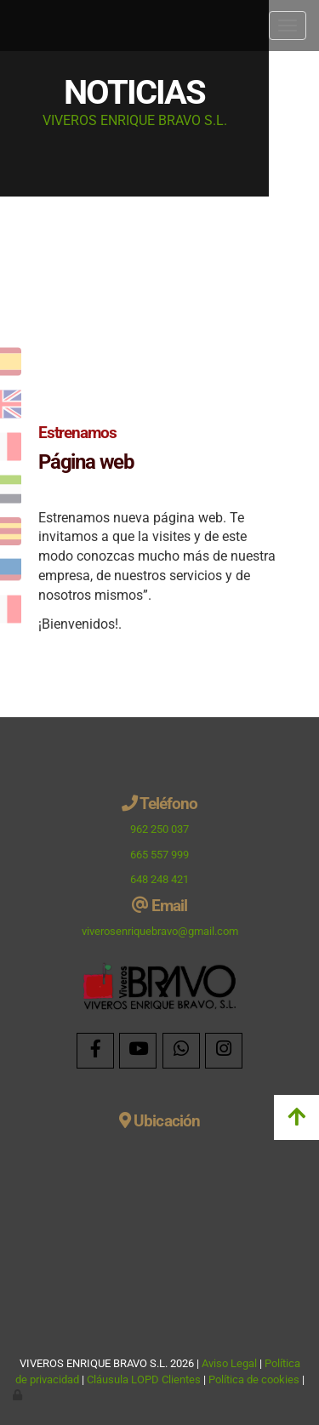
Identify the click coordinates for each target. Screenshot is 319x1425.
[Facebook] (95, 1051)
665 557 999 (159, 854)
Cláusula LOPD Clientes (145, 1379)
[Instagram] (223, 1051)
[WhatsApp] (181, 1051)
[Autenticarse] (19, 1394)
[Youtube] (138, 1051)
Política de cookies (253, 1379)
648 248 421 (159, 879)
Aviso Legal (229, 1363)
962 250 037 (159, 829)
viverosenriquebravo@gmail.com (160, 931)
